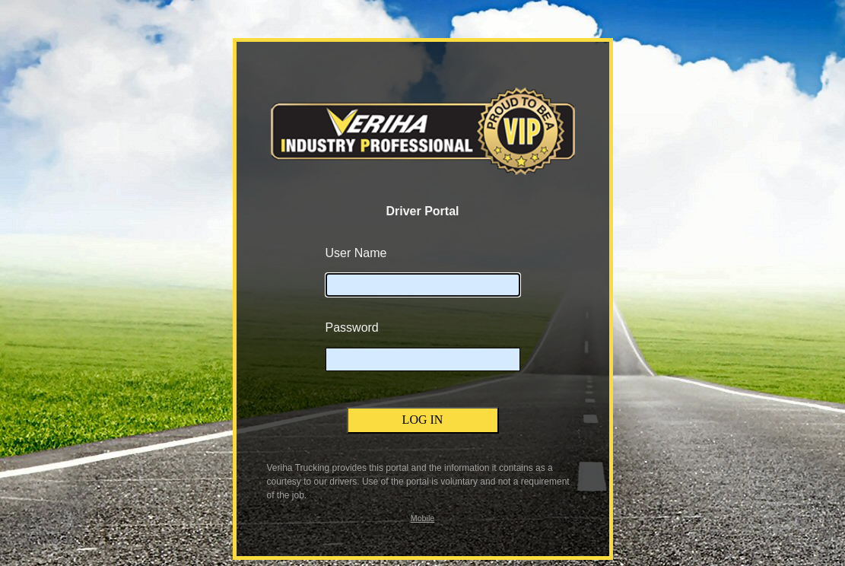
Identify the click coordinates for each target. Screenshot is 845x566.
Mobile (422, 518)
